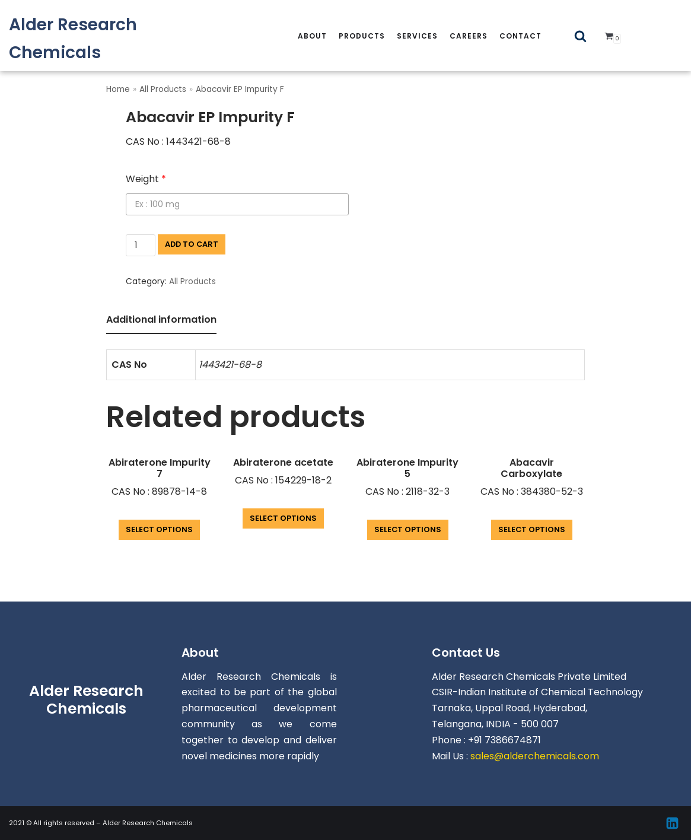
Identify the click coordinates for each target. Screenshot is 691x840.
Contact (520, 36)
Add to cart (191, 244)
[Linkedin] (672, 823)
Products (362, 36)
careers (469, 36)
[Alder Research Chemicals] (115, 38)
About (312, 36)
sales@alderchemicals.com (534, 756)
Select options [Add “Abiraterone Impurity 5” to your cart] (407, 529)
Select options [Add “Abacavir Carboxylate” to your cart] (531, 529)
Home (118, 89)
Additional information (161, 319)
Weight (146, 179)
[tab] (161, 320)
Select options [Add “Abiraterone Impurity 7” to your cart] (159, 529)
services (417, 36)
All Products (162, 89)
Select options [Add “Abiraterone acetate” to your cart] (283, 518)
